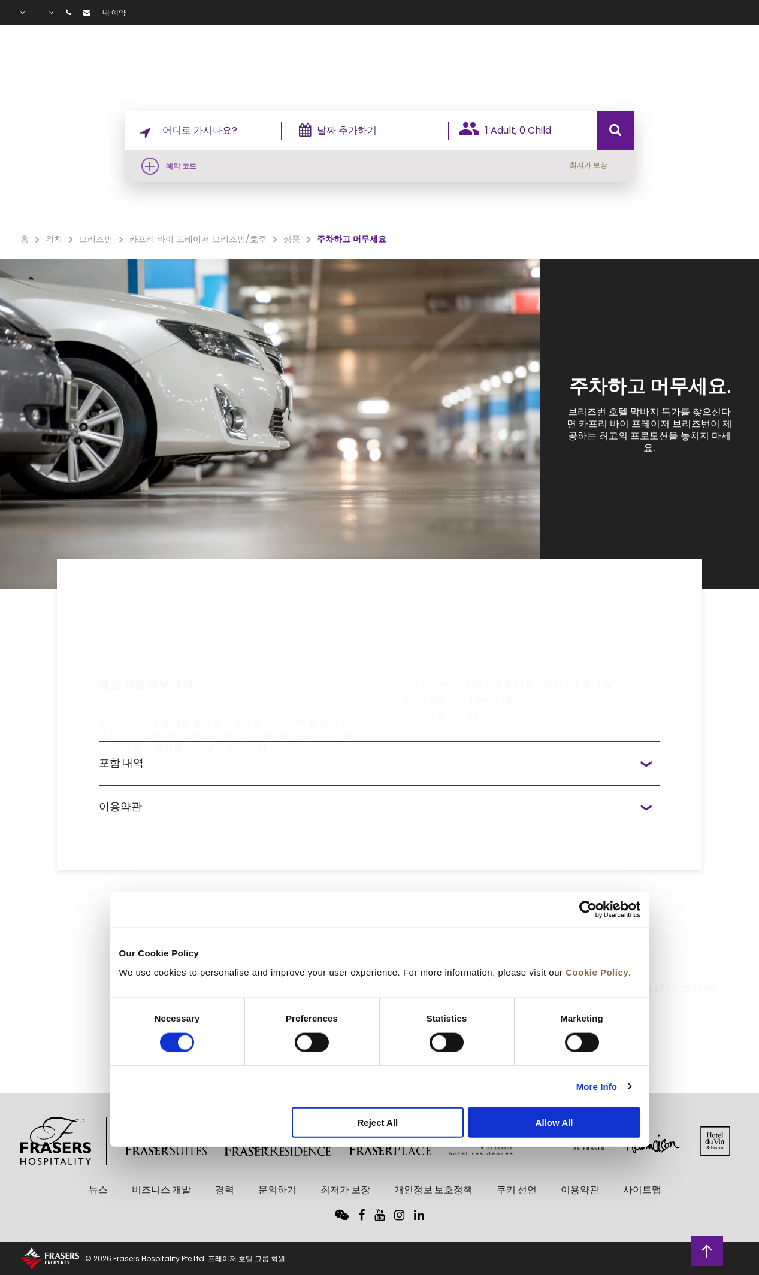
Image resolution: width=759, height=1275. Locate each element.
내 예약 (114, 12)
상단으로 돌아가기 (707, 1250)
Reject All (377, 1122)
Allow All (554, 1122)
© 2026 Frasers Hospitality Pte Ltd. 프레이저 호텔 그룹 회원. (186, 1258)
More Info (596, 1086)
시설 (496, 60)
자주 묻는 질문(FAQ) (687, 60)
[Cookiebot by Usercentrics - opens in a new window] (588, 910)
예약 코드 (181, 166)
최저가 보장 (588, 165)
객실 (438, 60)
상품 (543, 60)
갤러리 (594, 60)
